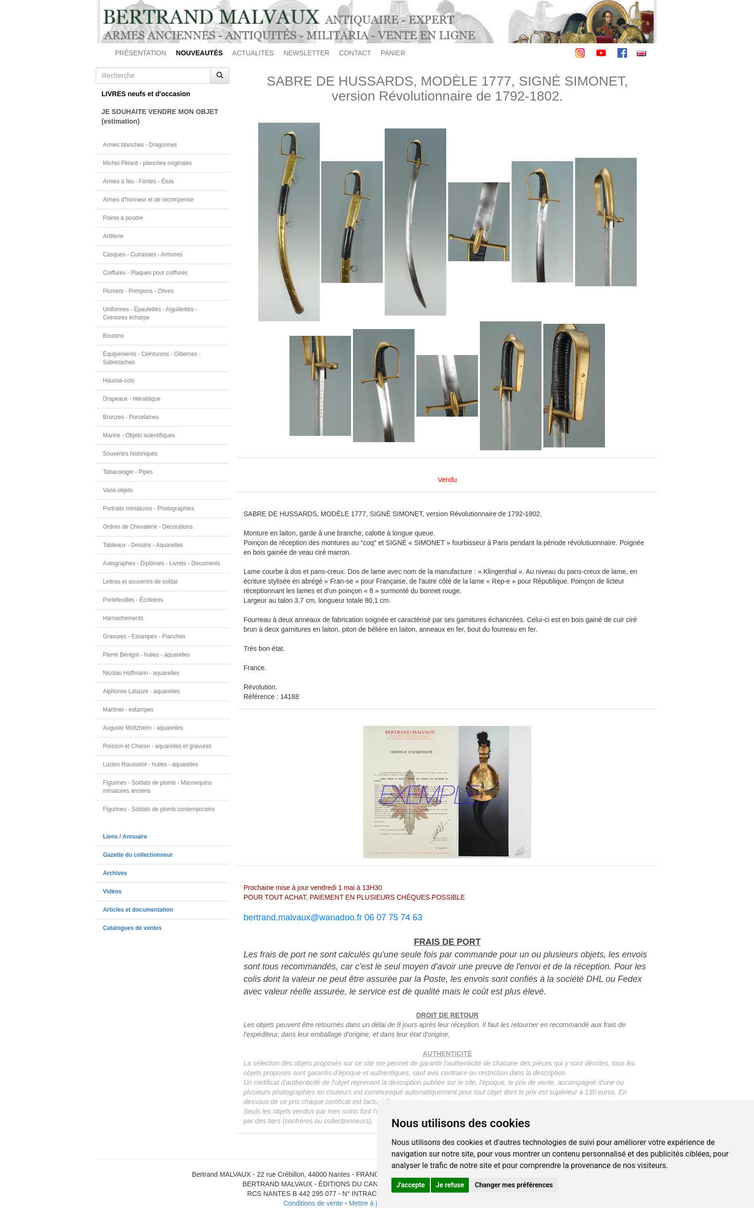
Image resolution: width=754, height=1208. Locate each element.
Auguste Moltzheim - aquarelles (143, 728)
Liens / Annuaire (125, 836)
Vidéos (112, 891)
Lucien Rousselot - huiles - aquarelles (150, 764)
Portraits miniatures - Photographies (148, 508)
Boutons (113, 335)
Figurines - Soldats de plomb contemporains (159, 809)
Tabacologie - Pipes (128, 472)
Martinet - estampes (128, 709)
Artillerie (113, 236)
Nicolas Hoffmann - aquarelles (141, 673)
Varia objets (118, 490)
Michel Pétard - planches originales (147, 163)
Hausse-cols (118, 380)
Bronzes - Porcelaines (131, 417)
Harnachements (123, 618)
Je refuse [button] (450, 1185)
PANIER (393, 53)
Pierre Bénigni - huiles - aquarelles (146, 654)
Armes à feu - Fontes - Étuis (138, 181)
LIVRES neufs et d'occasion (145, 94)
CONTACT (355, 53)
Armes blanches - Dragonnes (140, 144)
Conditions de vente (313, 1203)
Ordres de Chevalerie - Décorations (148, 526)
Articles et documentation (138, 909)
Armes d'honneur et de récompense (148, 199)
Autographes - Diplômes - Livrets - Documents (161, 563)
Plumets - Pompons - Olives (138, 291)
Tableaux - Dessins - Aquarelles (143, 545)
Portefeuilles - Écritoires (133, 600)
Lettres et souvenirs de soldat (140, 581)
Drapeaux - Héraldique (132, 398)
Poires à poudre (123, 218)
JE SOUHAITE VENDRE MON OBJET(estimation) (159, 116)
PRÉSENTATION (140, 53)
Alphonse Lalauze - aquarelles (141, 691)
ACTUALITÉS (253, 53)
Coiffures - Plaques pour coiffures (145, 272)
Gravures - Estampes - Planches (144, 636)
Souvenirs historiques (130, 453)
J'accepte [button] (410, 1185)
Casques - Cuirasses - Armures (142, 254)
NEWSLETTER (306, 53)
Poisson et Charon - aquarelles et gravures (157, 746)
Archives (115, 873)
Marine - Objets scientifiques (139, 435)
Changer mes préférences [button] (514, 1185)
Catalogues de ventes (132, 928)
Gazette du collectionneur (138, 855)
